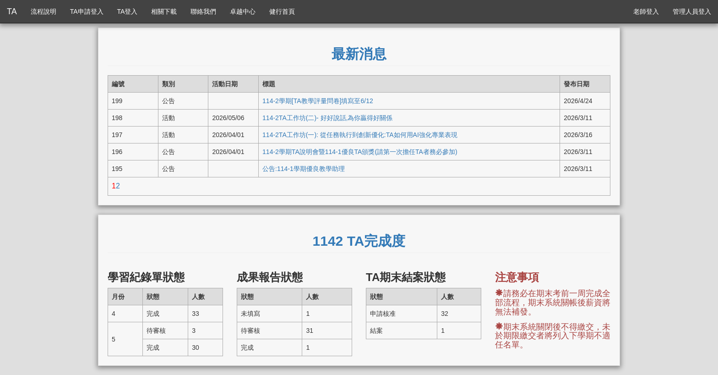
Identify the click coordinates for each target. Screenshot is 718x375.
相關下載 (164, 11)
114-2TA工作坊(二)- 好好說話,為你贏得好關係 (327, 117)
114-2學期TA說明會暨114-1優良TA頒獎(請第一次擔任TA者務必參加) (359, 151)
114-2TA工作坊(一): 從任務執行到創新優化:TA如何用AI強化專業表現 (359, 134)
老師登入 (646, 11)
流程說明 (43, 11)
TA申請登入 (86, 11)
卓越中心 (243, 11)
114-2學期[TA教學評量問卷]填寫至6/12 (317, 101)
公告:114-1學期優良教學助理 (303, 168)
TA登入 (127, 11)
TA (12, 11)
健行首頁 (282, 11)
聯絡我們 (203, 11)
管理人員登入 (692, 11)
